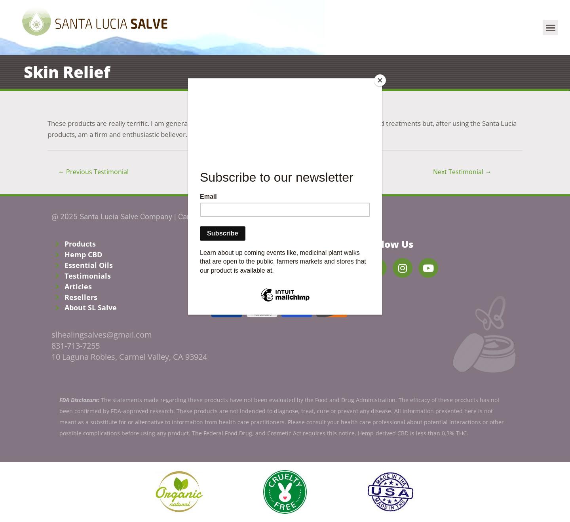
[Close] (380, 80)
